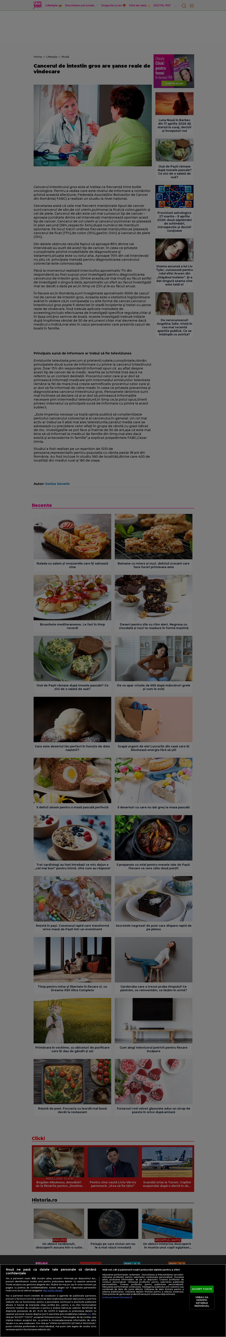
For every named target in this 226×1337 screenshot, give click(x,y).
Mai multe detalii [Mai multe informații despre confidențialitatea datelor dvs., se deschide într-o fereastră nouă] (52, 1290)
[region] (113, 1300)
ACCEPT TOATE (202, 1289)
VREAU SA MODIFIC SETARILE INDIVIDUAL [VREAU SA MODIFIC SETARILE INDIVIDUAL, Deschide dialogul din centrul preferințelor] (202, 1301)
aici (89, 1314)
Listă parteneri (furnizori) (117, 1297)
